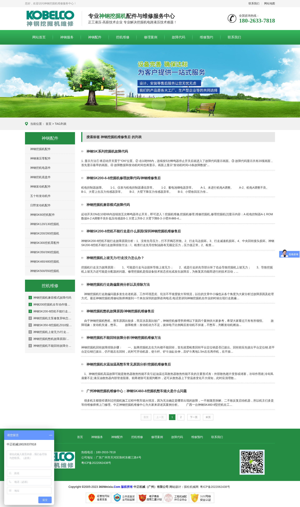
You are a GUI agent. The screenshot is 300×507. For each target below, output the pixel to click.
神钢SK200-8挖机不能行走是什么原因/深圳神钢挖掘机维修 (50, 311)
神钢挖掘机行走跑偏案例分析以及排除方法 (118, 284)
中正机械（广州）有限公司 (151, 486)
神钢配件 (94, 37)
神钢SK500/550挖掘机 (44, 271)
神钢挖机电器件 (40, 167)
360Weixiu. (106, 486)
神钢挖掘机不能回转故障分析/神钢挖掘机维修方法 (50, 345)
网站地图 (269, 3)
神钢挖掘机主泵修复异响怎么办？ (50, 318)
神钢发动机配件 (40, 186)
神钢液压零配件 (40, 158)
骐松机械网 (191, 486)
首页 (48, 123)
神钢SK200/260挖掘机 (44, 233)
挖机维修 (122, 37)
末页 (208, 417)
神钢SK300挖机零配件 (44, 242)
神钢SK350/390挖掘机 (44, 252)
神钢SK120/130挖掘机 (44, 224)
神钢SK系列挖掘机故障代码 (107, 151)
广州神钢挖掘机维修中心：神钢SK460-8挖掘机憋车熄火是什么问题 (136, 391)
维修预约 (206, 37)
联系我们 (254, 3)
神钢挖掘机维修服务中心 (50, 18)
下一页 (194, 417)
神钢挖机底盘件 (40, 177)
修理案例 (150, 37)
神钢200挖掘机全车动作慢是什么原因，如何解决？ (50, 304)
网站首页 (39, 37)
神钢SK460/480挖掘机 (44, 261)
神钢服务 (67, 37)
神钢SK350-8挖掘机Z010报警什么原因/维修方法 (50, 325)
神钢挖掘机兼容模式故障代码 (50, 297)
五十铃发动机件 (40, 196)
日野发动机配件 (40, 205)
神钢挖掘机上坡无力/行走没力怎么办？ (50, 332)
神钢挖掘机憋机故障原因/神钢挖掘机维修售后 (50, 339)
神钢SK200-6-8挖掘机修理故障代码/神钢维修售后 (123, 178)
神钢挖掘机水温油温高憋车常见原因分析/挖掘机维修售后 (128, 364)
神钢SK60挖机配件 (42, 214)
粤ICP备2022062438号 (96, 462)
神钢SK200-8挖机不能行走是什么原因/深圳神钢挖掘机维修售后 (133, 231)
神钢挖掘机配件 (40, 149)
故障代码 (178, 37)
